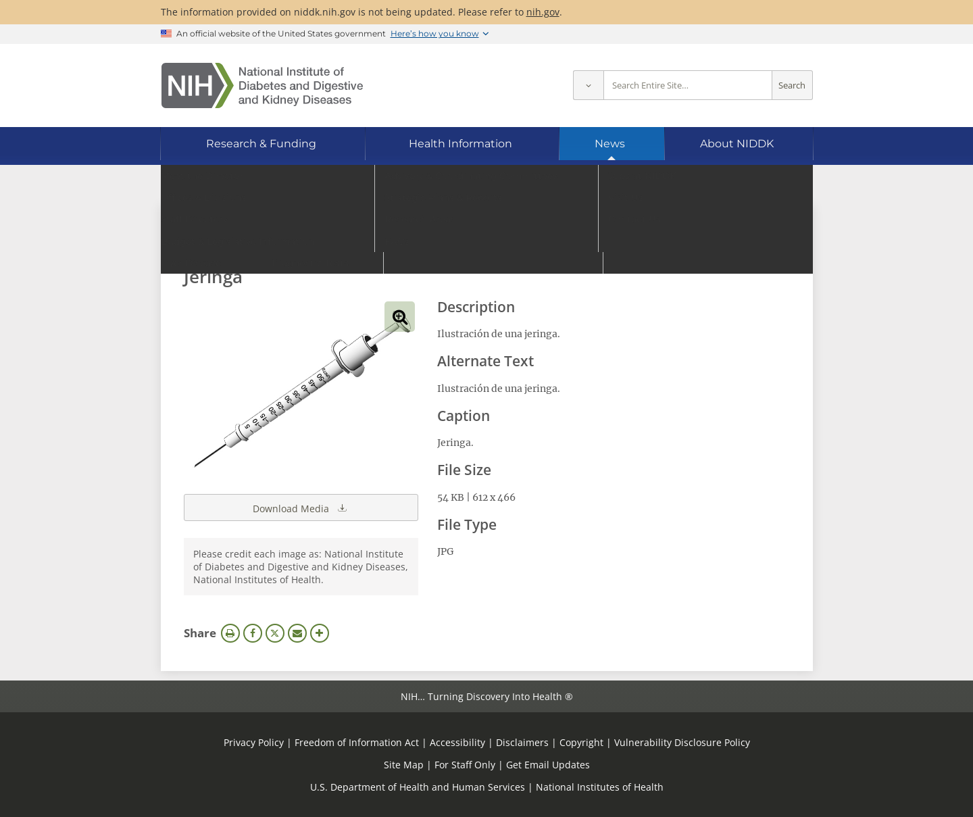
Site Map (404, 764)
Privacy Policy (254, 742)
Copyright (581, 742)
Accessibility (457, 742)
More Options (319, 633)
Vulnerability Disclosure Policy (682, 742)
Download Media (301, 507)
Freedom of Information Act (357, 742)
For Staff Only (464, 764)
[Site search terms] (687, 85)
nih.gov (542, 11)
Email (297, 633)
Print (230, 633)
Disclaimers (522, 742)
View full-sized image (399, 316)
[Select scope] (588, 85)
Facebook (252, 633)
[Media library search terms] (466, 239)
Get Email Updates (548, 764)
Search (791, 85)
